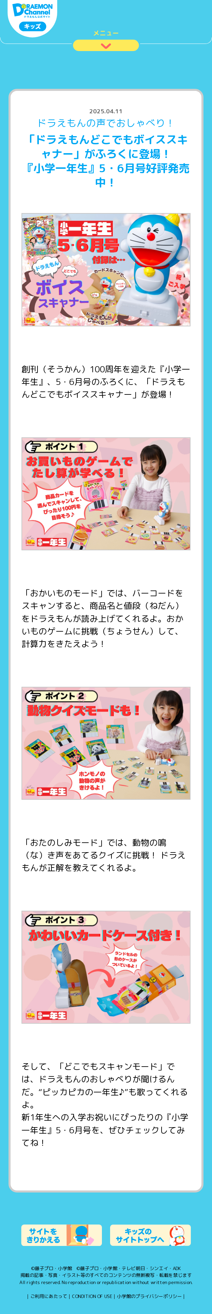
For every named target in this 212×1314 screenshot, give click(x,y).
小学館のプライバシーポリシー (149, 1296)
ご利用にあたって (48, 1296)
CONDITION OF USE (92, 1296)
